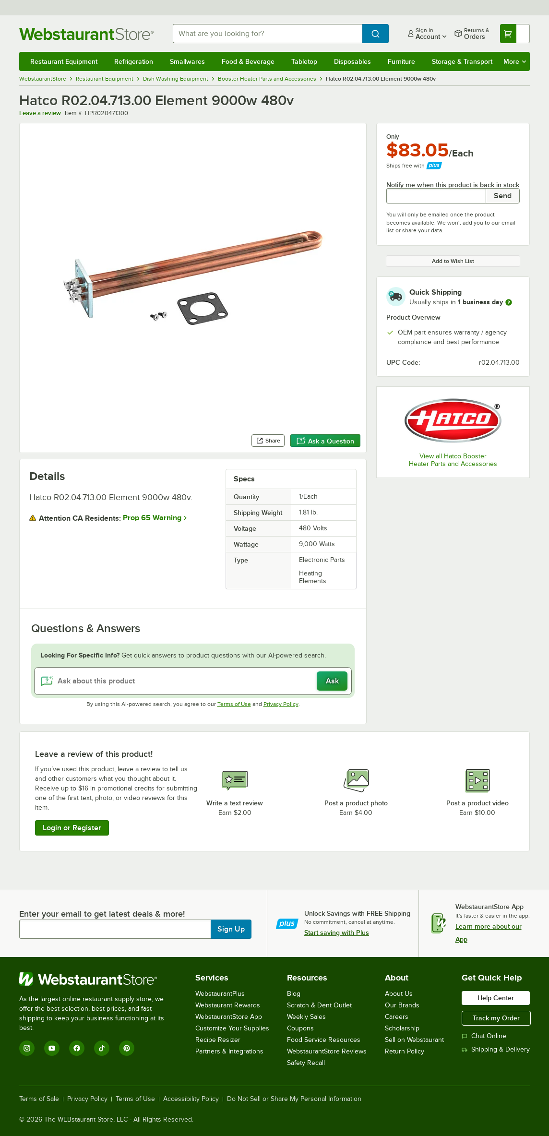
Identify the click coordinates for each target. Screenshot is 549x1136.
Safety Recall (306, 1062)
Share (268, 440)
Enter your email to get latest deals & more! (102, 914)
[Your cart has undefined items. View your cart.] (515, 33)
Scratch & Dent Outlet (319, 1005)
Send (503, 195)
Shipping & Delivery (496, 1049)
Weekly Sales (306, 1016)
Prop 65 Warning (152, 518)
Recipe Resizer (217, 1039)
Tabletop (304, 61)
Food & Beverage (248, 61)
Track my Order (496, 1018)
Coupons (300, 1028)
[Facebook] (76, 1048)
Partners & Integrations (229, 1051)
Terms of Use (234, 704)
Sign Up (231, 929)
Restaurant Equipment (63, 61)
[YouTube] (52, 1048)
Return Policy (404, 1051)
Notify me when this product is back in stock (452, 184)
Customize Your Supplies (232, 1028)
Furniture (401, 61)
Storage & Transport (462, 61)
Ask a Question (325, 441)
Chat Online (484, 1036)
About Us (399, 993)
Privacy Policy (280, 704)
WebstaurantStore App (228, 1016)
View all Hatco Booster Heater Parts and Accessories (453, 460)
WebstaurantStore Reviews (327, 1051)
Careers (396, 1016)
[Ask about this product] (193, 681)
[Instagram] (27, 1048)
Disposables (352, 61)
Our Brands (402, 1005)
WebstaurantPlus (220, 993)
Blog (293, 993)
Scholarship (402, 1028)
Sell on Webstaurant (414, 1039)
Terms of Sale (39, 1099)
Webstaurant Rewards (227, 1005)
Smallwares (187, 61)
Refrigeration (133, 61)
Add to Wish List (453, 261)
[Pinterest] (126, 1048)
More (514, 61)
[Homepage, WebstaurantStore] (88, 34)
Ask (332, 681)
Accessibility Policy (191, 1099)
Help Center (495, 998)
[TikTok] (101, 1048)
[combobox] (267, 33)
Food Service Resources (323, 1039)
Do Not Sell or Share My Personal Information (294, 1099)
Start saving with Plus (336, 932)
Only (392, 136)
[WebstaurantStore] (98, 979)
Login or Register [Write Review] (72, 828)
